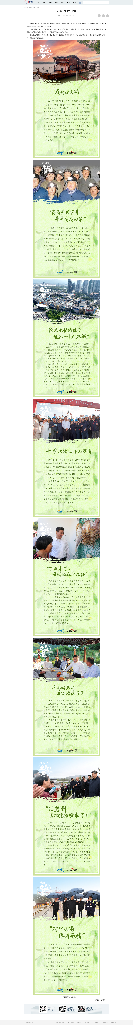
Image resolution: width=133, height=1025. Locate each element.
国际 (44, 2)
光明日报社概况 (60, 1022)
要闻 (34, 7)
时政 (38, 2)
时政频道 (29, 7)
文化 (62, 2)
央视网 (63, 15)
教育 (74, 2)
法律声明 (95, 1022)
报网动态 (79, 1022)
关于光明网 (71, 1022)
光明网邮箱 (105, 1022)
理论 (56, 2)
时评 (50, 2)
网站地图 (113, 1022)
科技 (68, 2)
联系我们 (87, 1022)
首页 (25, 7)
